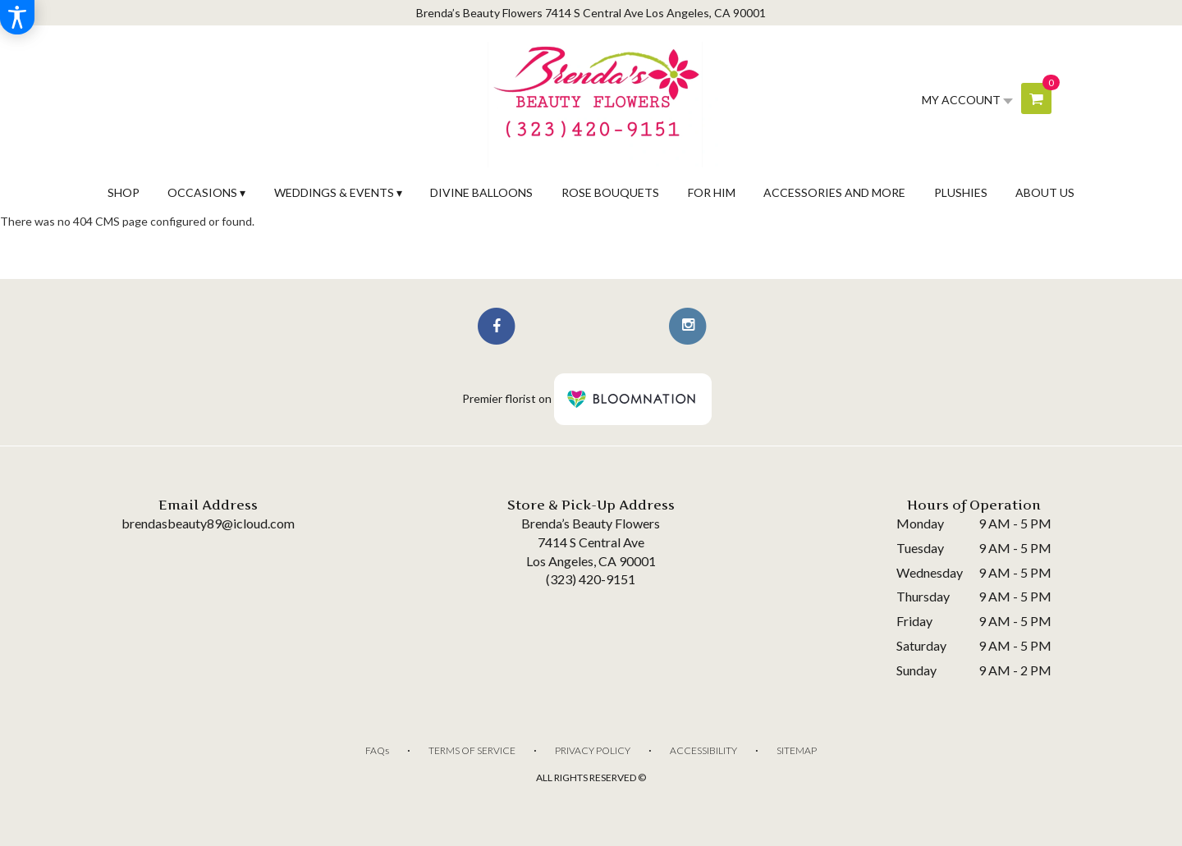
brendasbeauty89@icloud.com (208, 523)
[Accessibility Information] (17, 17)
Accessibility (703, 750)
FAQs (377, 750)
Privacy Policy (592, 750)
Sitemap (797, 750)
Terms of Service (471, 750)
